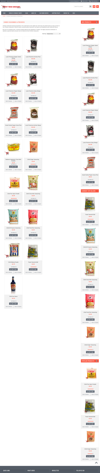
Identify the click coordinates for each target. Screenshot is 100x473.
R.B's (2, 58)
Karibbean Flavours (5, 50)
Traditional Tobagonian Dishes (8, 35)
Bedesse (3, 62)
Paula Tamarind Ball (52, 257)
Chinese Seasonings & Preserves (9, 33)
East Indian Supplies (6, 30)
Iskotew (3, 66)
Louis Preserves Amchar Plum (52, 56)
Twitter (80, 465)
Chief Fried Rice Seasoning (52, 223)
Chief (2, 47)
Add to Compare (36, 66)
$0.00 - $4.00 (5, 76)
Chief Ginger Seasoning (52, 156)
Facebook (77, 465)
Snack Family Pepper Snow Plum (32, 123)
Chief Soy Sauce (32, 290)
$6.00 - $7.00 (5, 81)
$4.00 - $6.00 (5, 79)
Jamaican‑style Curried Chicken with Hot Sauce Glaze (37, 465)
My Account (3, 1)
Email (53, 468)
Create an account (14, 1)
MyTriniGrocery (4, 60)
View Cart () (94, 1)
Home (4, 16)
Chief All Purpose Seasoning (32, 223)
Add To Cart (33, 63)
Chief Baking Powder (32, 257)
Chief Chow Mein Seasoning (52, 190)
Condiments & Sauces (6, 40)
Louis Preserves (4, 52)
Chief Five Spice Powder (32, 190)
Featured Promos (5, 25)
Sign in (8, 1)
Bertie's (3, 56)
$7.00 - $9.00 (5, 84)
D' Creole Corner (5, 27)
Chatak (2, 64)
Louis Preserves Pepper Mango (32, 89)
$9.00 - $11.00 (5, 87)
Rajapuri (3, 54)
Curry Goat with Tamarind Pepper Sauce (37, 472)
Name (53, 464)
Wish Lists (84, 1)
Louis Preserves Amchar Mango (52, 123)
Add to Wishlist (27, 66)
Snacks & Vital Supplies (7, 38)
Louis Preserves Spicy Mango (52, 89)
